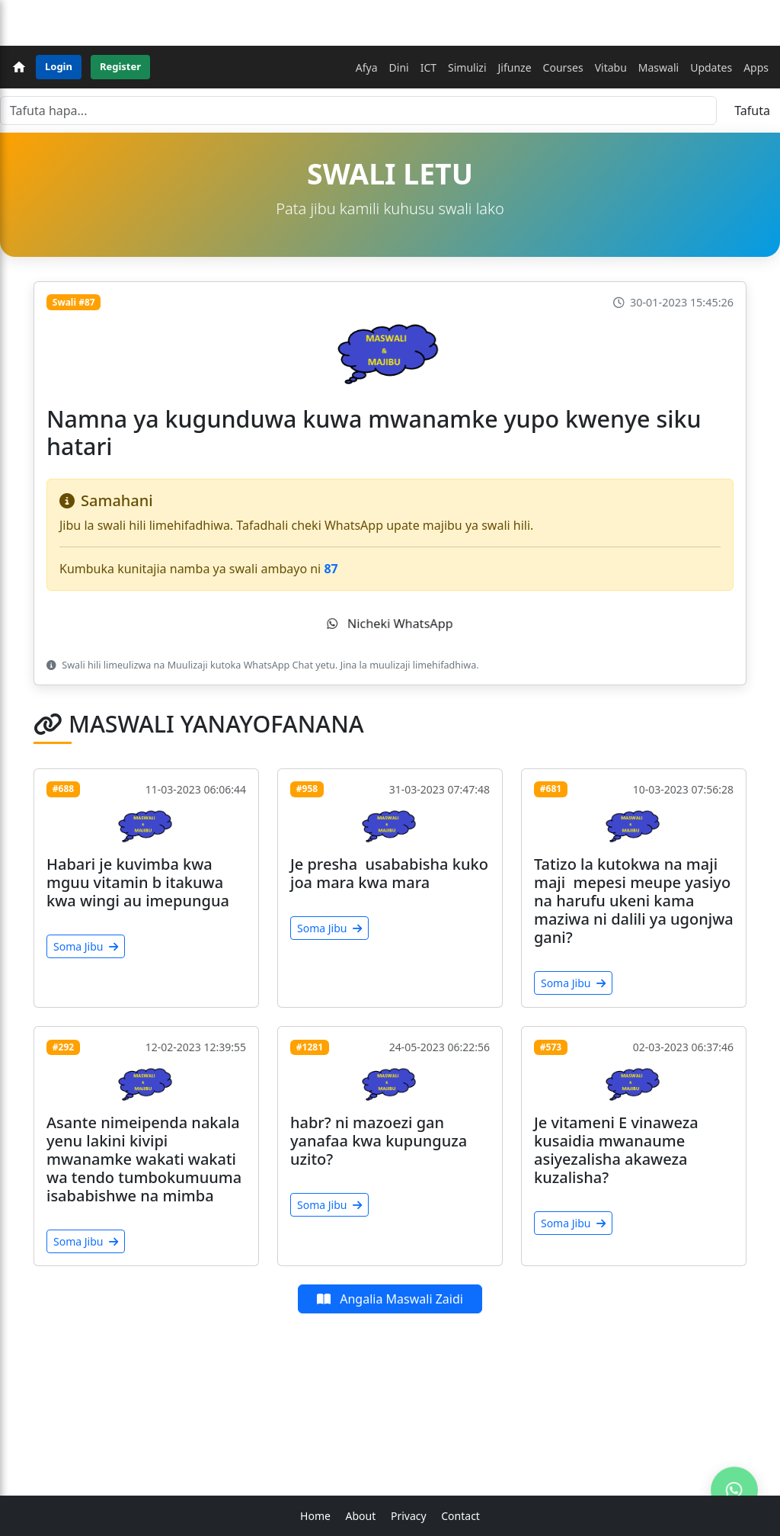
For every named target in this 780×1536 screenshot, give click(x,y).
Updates (711, 67)
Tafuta (752, 110)
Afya (367, 67)
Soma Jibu (85, 946)
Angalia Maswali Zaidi (390, 1299)
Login (58, 66)
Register (120, 66)
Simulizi (467, 67)
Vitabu (611, 67)
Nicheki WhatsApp (390, 623)
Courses (563, 67)
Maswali (658, 67)
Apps (756, 67)
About (361, 1516)
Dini (399, 67)
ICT (428, 67)
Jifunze (515, 67)
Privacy (409, 1516)
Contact (460, 1516)
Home (315, 1516)
